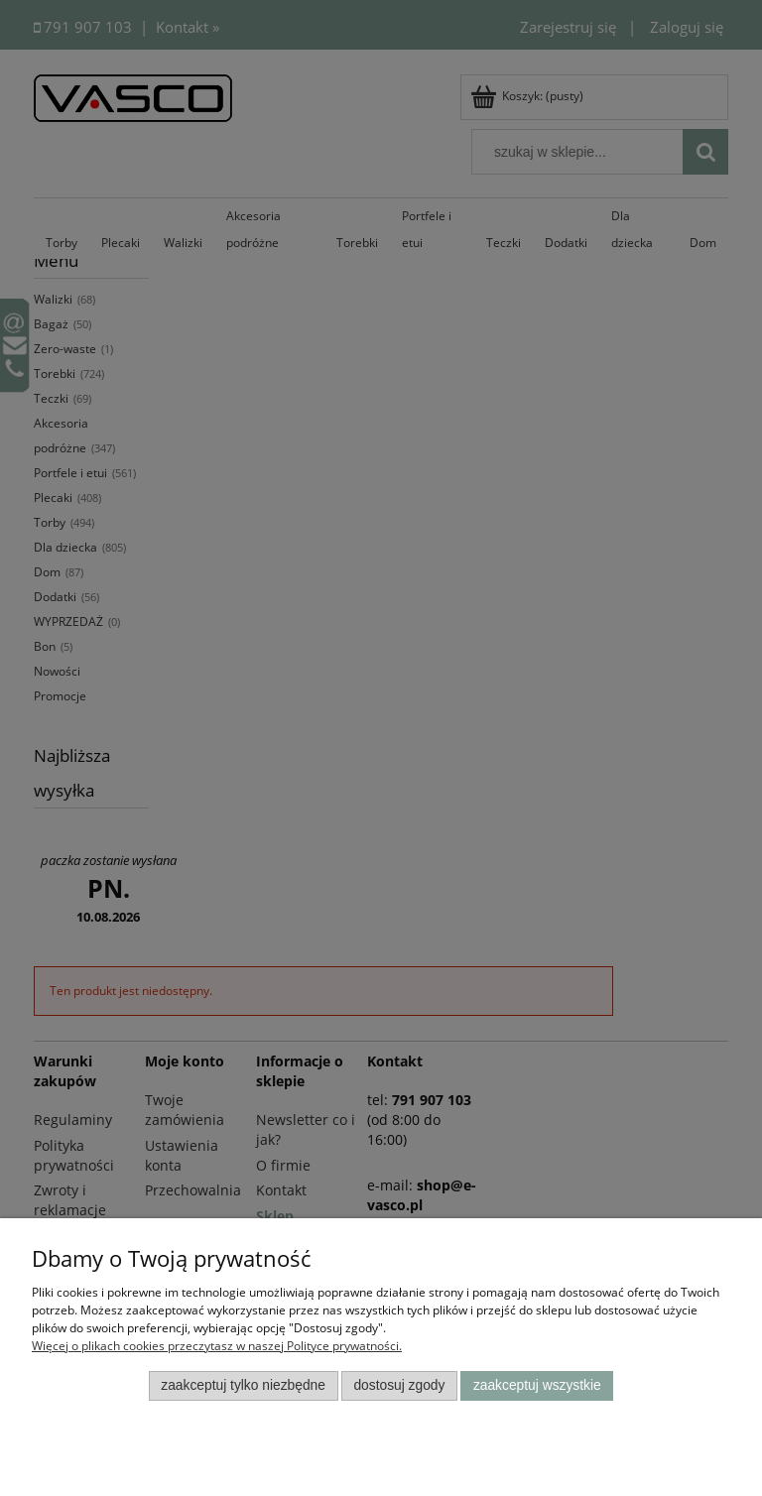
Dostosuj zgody (398, 1385)
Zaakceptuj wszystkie (537, 1385)
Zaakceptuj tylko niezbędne (243, 1385)
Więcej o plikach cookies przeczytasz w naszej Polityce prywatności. (217, 1345)
